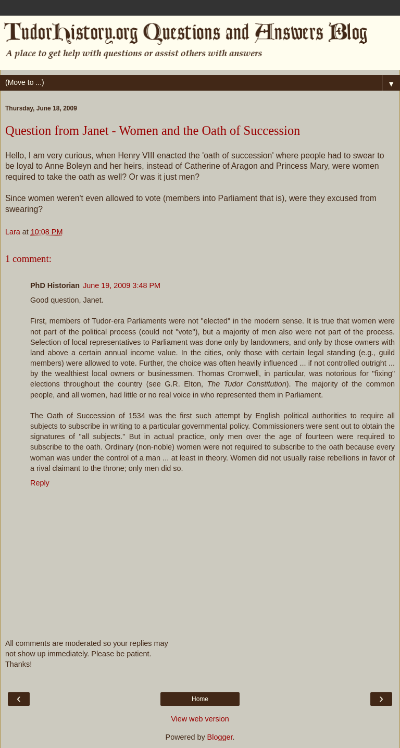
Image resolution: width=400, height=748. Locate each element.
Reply (39, 483)
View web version (200, 719)
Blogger (220, 737)
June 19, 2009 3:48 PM (121, 285)
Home (200, 699)
